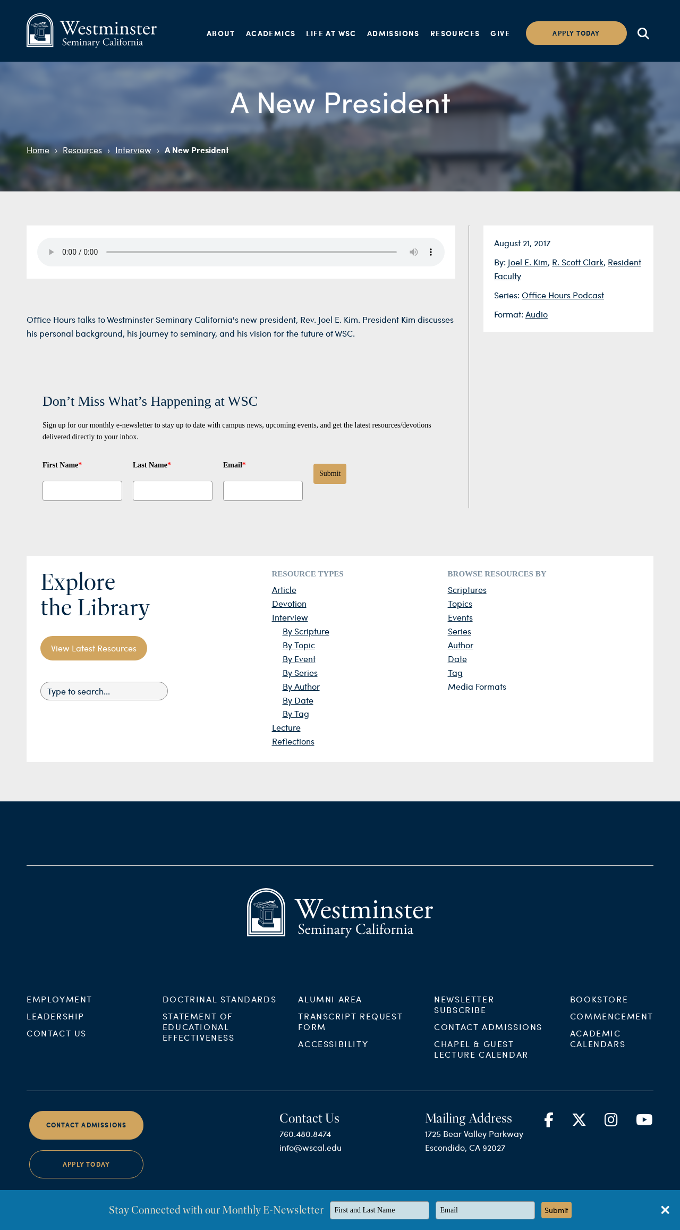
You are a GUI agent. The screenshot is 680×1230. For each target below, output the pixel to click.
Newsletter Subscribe (464, 1015)
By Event (299, 658)
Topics (460, 603)
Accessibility (333, 1054)
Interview (133, 149)
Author (460, 644)
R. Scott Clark (578, 261)
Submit (330, 474)
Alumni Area (330, 1009)
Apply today (576, 33)
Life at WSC (331, 33)
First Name (62, 465)
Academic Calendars (597, 1049)
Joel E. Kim (528, 261)
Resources (455, 33)
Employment (59, 1009)
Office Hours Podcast (563, 294)
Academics (271, 33)
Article (284, 589)
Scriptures (467, 589)
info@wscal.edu (310, 1158)
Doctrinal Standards (219, 1009)
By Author (301, 686)
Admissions (393, 33)
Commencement (611, 1026)
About (221, 33)
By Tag (296, 713)
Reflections (293, 741)
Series (459, 631)
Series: (508, 294)
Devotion (289, 603)
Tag (455, 672)
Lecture (286, 727)
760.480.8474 (305, 1144)
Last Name (152, 465)
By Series (300, 672)
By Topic (299, 644)
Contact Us (57, 1043)
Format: (509, 314)
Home (38, 149)
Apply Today (86, 1174)
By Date (298, 700)
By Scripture (306, 631)
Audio (536, 314)
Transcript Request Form (350, 1032)
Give (500, 33)
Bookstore (599, 1009)
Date (457, 658)
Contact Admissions (488, 1037)
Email (234, 465)
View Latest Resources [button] (94, 648)
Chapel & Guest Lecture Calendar (481, 1059)
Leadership (55, 1026)
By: (501, 261)
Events (460, 617)
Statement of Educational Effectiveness (199, 1037)
